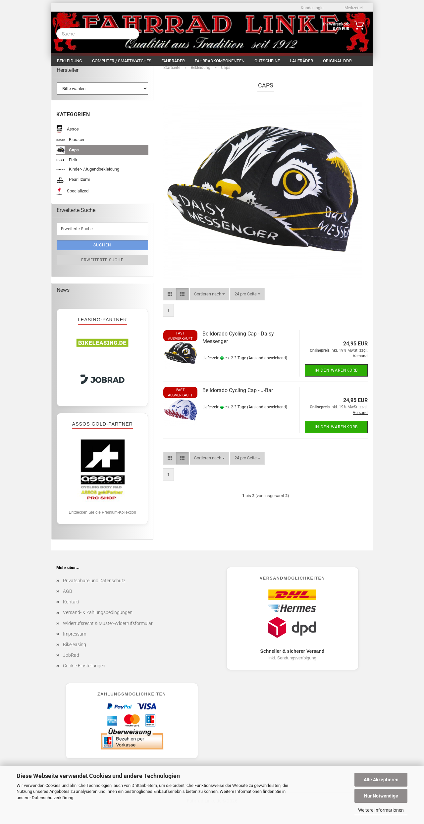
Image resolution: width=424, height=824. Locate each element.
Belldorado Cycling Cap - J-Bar (237, 395)
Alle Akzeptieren (381, 779)
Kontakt (71, 606)
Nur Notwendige (381, 795)
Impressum (74, 638)
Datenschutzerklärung (52, 797)
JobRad (71, 660)
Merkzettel (353, 8)
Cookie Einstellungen (84, 670)
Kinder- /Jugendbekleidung (87, 174)
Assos (67, 134)
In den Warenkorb (336, 375)
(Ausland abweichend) (267, 362)
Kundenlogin (312, 8)
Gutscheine (267, 60)
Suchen (102, 249)
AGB (67, 596)
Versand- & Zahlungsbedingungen (97, 617)
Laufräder (301, 60)
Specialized (72, 196)
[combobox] (209, 298)
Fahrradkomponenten (219, 60)
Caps (67, 154)
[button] (169, 298)
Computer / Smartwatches (121, 60)
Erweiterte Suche (102, 264)
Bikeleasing (74, 649)
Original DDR (337, 60)
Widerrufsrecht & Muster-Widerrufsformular (108, 628)
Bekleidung (69, 60)
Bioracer (70, 144)
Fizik (67, 164)
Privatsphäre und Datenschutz (94, 585)
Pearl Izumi (73, 185)
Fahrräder (173, 60)
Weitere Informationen (381, 810)
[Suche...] (131, 33)
